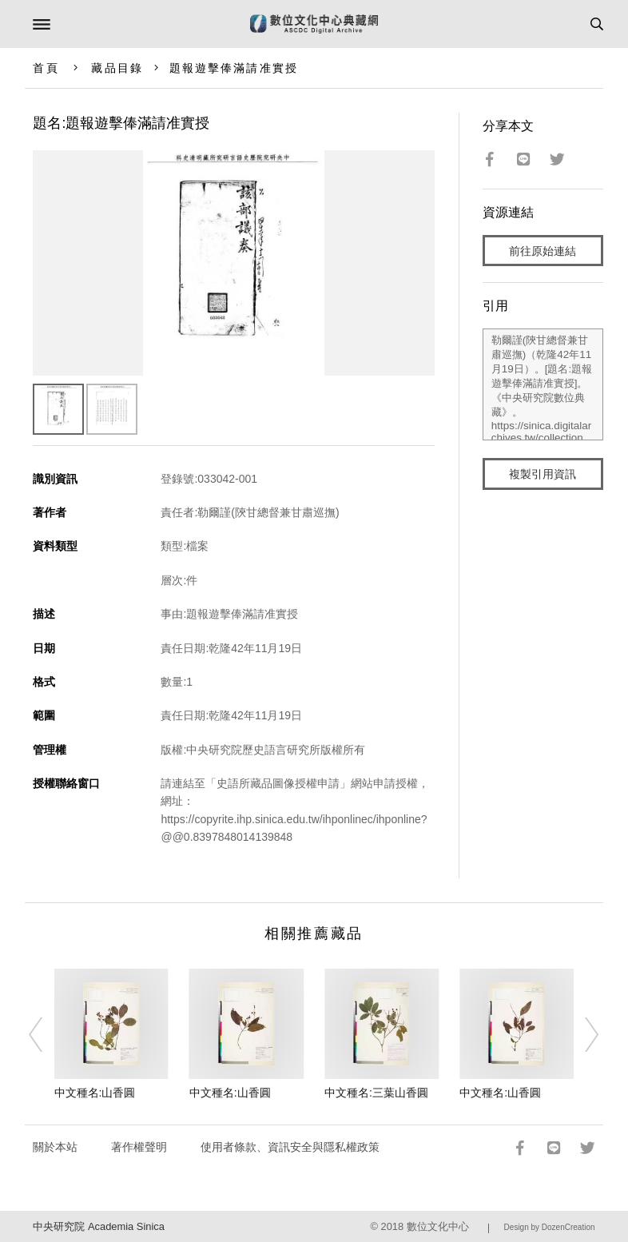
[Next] (581, 1035)
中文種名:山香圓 (95, 1092)
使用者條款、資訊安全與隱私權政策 (290, 1146)
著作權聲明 (139, 1146)
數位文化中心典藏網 (314, 24)
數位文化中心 (438, 1226)
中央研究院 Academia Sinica (98, 1226)
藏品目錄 (116, 68)
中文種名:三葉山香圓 (376, 1092)
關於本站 (55, 1146)
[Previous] (46, 1035)
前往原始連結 (542, 251)
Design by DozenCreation (549, 1227)
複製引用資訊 (542, 474)
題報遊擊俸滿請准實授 (233, 68)
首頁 (45, 68)
